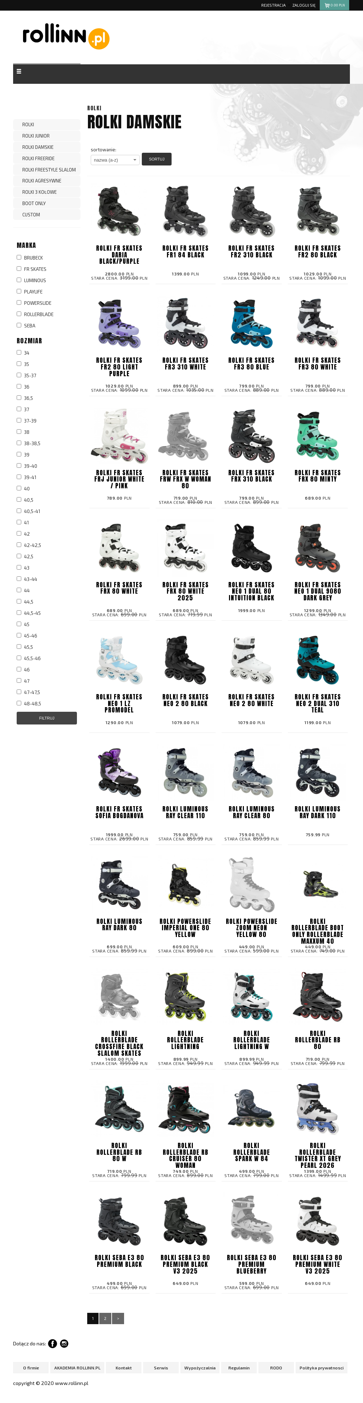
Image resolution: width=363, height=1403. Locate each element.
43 (23, 568)
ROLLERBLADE (35, 314)
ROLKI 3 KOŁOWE (39, 192)
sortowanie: (103, 149)
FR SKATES (31, 269)
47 (23, 681)
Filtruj (46, 718)
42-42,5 (29, 545)
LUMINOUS (31, 280)
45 (23, 624)
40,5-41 (28, 511)
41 (23, 522)
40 (23, 488)
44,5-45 (29, 613)
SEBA (26, 325)
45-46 (27, 636)
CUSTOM (31, 214)
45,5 (25, 647)
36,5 (25, 398)
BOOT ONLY (34, 203)
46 (23, 670)
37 (23, 409)
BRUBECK (30, 258)
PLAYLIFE (30, 292)
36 (23, 387)
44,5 (25, 602)
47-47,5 (28, 692)
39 (23, 455)
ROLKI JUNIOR (36, 136)
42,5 (25, 556)
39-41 (26, 477)
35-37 (26, 375)
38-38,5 (28, 443)
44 (23, 590)
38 (23, 432)
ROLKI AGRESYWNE (41, 181)
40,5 (25, 500)
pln (334, 6)
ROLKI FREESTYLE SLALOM (49, 170)
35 (23, 364)
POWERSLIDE (34, 303)
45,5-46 (29, 658)
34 (23, 353)
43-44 (27, 579)
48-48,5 (29, 703)
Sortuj (156, 159)
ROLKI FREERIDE (38, 158)
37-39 (27, 421)
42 (23, 534)
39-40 (27, 466)
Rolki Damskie (38, 147)
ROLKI (28, 124)
